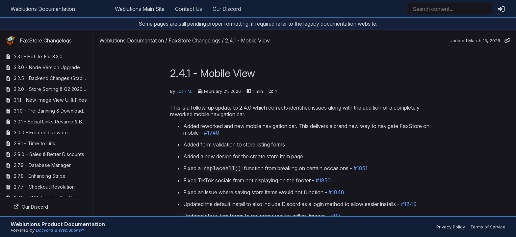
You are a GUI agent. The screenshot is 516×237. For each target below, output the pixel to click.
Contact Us (188, 9)
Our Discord (227, 9)
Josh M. (184, 91)
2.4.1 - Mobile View (247, 40)
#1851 (360, 168)
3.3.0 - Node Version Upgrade (47, 67)
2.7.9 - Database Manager (42, 165)
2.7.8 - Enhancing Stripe (39, 176)
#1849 (409, 204)
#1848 (336, 192)
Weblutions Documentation (43, 9)
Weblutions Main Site (140, 9)
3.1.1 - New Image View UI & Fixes (50, 100)
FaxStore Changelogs (38, 40)
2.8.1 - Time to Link (34, 143)
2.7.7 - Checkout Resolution (44, 187)
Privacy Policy (450, 226)
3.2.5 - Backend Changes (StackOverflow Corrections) (52, 78)
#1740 (211, 132)
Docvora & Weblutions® (60, 230)
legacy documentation (329, 23)
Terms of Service (487, 226)
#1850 (323, 180)
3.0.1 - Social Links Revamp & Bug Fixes (52, 121)
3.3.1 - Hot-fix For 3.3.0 (38, 56)
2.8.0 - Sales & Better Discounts (49, 154)
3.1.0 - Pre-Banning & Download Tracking (52, 111)
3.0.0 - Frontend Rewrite (41, 132)
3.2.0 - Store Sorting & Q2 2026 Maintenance (52, 89)
